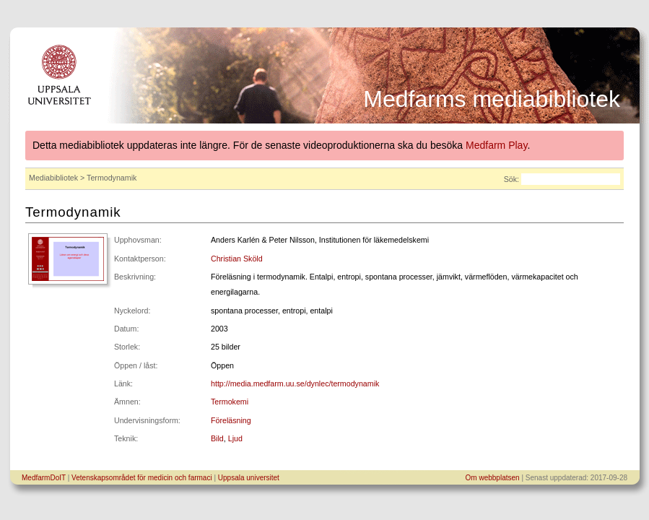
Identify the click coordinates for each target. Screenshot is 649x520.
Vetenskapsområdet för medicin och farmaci (141, 478)
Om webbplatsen (493, 478)
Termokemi (229, 401)
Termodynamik (73, 212)
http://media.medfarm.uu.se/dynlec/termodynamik (295, 383)
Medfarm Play (496, 145)
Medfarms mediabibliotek (491, 99)
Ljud (235, 438)
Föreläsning (231, 420)
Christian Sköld (237, 258)
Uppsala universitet (248, 478)
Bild (217, 438)
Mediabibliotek (53, 177)
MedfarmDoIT (44, 478)
